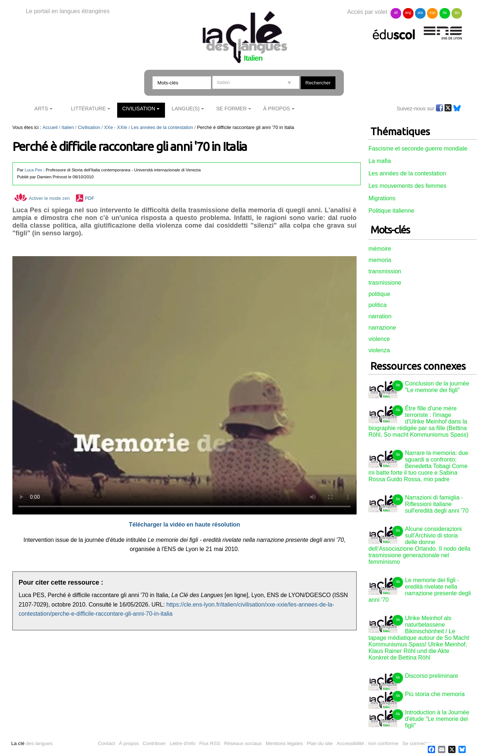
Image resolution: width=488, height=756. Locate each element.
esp (432, 13)
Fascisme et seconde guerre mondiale (417, 148)
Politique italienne (391, 211)
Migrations (381, 198)
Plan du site (320, 743)
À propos (129, 743)
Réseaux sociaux (243, 743)
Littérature (88, 108)
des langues (32, 743)
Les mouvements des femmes (407, 186)
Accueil (49, 127)
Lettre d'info (183, 743)
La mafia (379, 161)
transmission (384, 271)
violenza (379, 350)
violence (379, 339)
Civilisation (138, 108)
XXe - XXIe (115, 127)
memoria (379, 260)
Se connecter (416, 743)
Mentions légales (284, 743)
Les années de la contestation (162, 127)
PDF (90, 198)
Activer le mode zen (42, 198)
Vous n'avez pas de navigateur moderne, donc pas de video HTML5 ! (184, 385)
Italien (67, 127)
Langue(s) (186, 108)
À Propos (276, 108)
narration (379, 316)
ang (408, 13)
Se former (231, 108)
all (396, 13)
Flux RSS (209, 743)
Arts (41, 108)
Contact (106, 743)
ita (445, 13)
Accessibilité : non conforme (367, 743)
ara (420, 13)
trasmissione (384, 283)
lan (456, 13)
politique (379, 294)
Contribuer (154, 743)
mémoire (379, 249)
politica (377, 305)
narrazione (382, 327)
